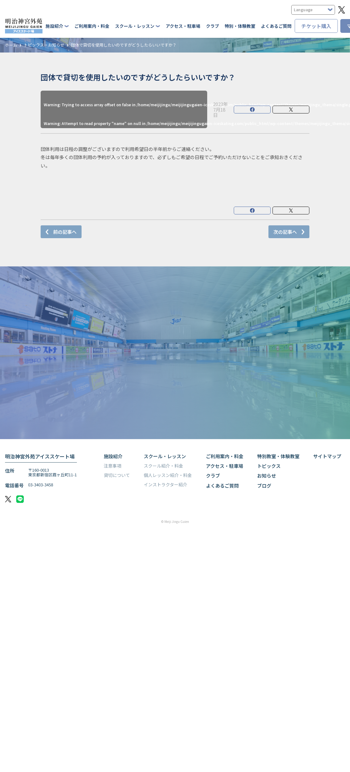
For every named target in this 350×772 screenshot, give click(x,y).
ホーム (11, 45)
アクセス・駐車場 (183, 26)
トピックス (269, 466)
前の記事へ (65, 231)
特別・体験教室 (240, 26)
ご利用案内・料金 (91, 26)
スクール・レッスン (165, 456)
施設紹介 (113, 456)
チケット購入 (316, 26)
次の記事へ (285, 231)
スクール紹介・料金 (163, 466)
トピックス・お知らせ (44, 45)
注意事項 (112, 466)
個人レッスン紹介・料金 (168, 475)
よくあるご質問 (276, 26)
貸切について (117, 475)
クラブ (212, 26)
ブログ (264, 485)
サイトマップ (327, 456)
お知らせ (266, 475)
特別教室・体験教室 (278, 456)
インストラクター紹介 (165, 484)
